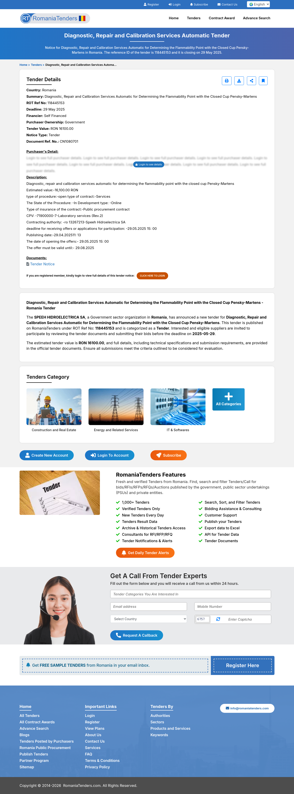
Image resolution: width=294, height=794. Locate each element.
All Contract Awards (37, 722)
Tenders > (37, 65)
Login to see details (149, 164)
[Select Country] (148, 619)
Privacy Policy (97, 767)
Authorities (160, 715)
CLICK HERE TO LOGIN (152, 275)
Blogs (24, 735)
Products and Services (170, 728)
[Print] (227, 80)
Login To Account (110, 455)
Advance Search (256, 18)
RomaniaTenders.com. (82, 785)
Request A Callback (136, 635)
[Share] (251, 80)
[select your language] (258, 4)
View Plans (95, 728)
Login (175, 4)
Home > (25, 65)
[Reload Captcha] (218, 619)
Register (151, 4)
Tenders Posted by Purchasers (47, 741)
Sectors (157, 722)
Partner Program (34, 760)
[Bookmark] (263, 80)
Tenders (194, 18)
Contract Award (222, 18)
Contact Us (227, 4)
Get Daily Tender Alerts (145, 552)
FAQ (88, 754)
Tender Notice (42, 264)
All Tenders (30, 715)
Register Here (242, 665)
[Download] (239, 80)
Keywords (159, 735)
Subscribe (199, 4)
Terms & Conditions (102, 760)
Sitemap (27, 767)
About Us (93, 735)
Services (93, 747)
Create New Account (46, 455)
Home (174, 18)
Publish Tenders (34, 754)
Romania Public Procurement (45, 747)
